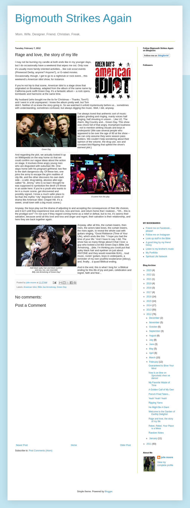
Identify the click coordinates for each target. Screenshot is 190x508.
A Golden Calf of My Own (161, 389)
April (151, 353)
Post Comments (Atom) (40, 450)
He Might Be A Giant (159, 407)
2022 (149, 274)
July (151, 340)
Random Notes (156, 432)
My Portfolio (152, 252)
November (154, 322)
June (152, 344)
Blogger (108, 491)
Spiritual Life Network (156, 256)
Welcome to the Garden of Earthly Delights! (162, 413)
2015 (149, 301)
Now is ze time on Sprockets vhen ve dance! (159, 375)
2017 (149, 292)
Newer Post (22, 445)
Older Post (125, 445)
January (153, 438)
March (152, 357)
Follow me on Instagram (158, 234)
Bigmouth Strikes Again (73, 18)
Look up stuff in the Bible (158, 238)
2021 (149, 279)
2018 (149, 287)
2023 (149, 270)
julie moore (167, 457)
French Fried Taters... (159, 394)
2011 (149, 444)
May (151, 348)
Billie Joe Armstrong (46, 287)
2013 (149, 309)
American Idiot (30, 287)
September (155, 331)
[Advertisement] (73, 415)
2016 (149, 296)
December (154, 318)
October (153, 326)
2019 (149, 283)
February (154, 362)
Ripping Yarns (156, 402)
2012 (149, 314)
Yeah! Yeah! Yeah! (158, 398)
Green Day (62, 287)
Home (74, 445)
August (153, 335)
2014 (149, 305)
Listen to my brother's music (160, 249)
